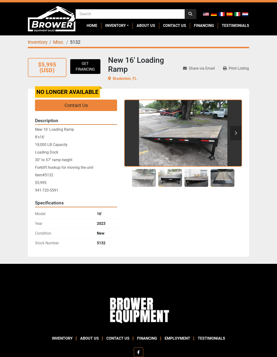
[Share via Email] (201, 68)
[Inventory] (37, 42)
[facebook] (138, 352)
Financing (204, 25)
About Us (146, 25)
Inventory (115, 25)
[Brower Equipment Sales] (138, 309)
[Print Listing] (236, 68)
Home (92, 25)
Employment (177, 338)
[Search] (130, 13)
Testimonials (235, 25)
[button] (117, 26)
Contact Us (174, 25)
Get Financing (85, 66)
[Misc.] (58, 42)
